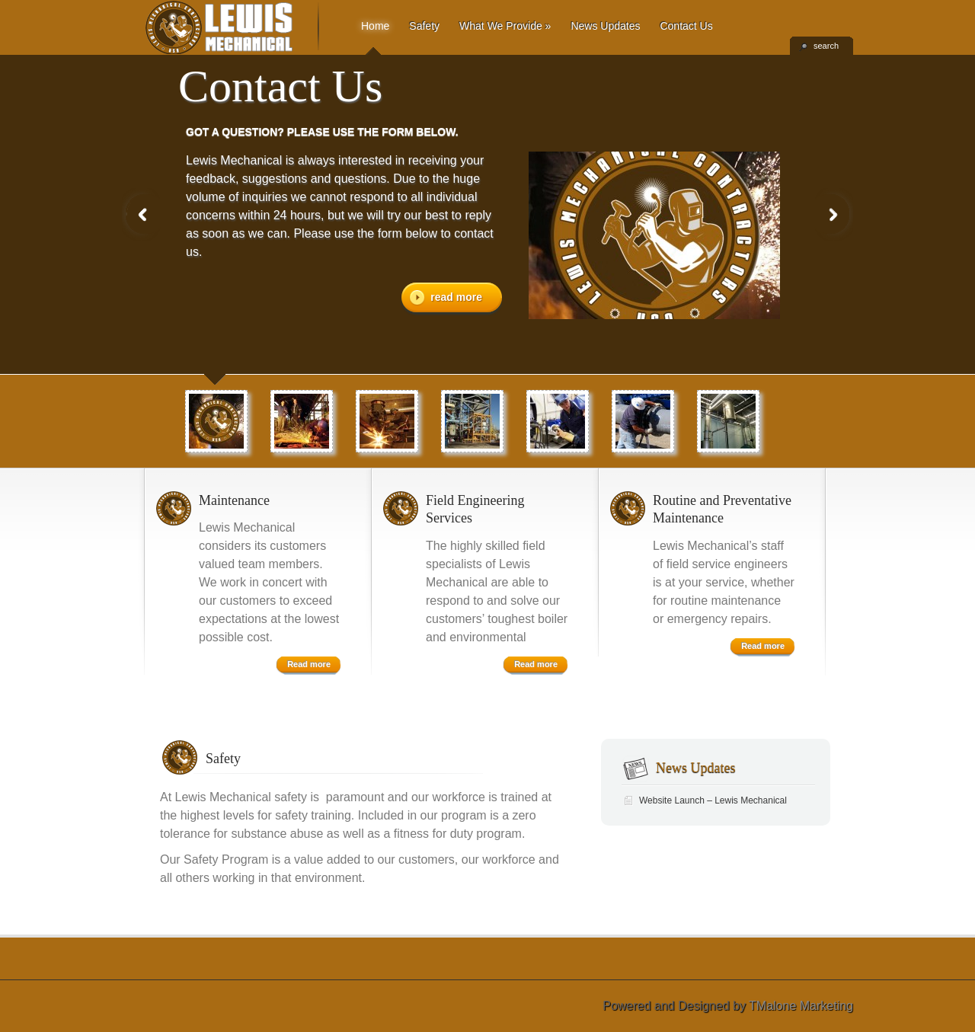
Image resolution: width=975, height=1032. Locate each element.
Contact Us (686, 26)
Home (375, 26)
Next (831, 214)
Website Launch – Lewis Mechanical (713, 800)
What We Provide (505, 26)
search (826, 45)
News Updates (605, 26)
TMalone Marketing (801, 1005)
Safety (424, 26)
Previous (143, 214)
